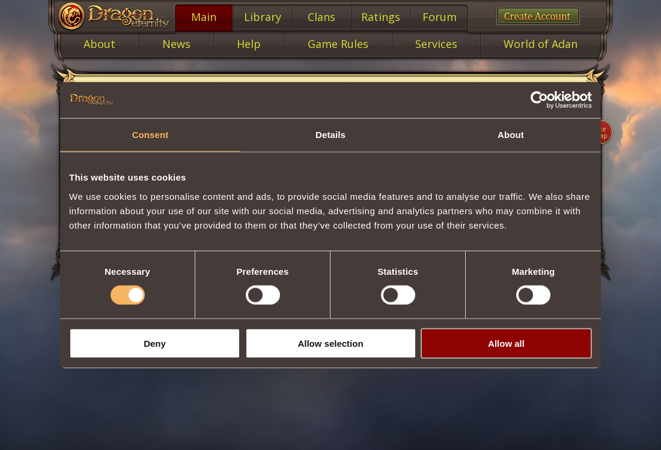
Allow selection (330, 343)
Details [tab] (330, 135)
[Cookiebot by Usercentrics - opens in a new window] (539, 100)
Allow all (506, 343)
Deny (155, 343)
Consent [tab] (150, 135)
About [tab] (511, 135)
